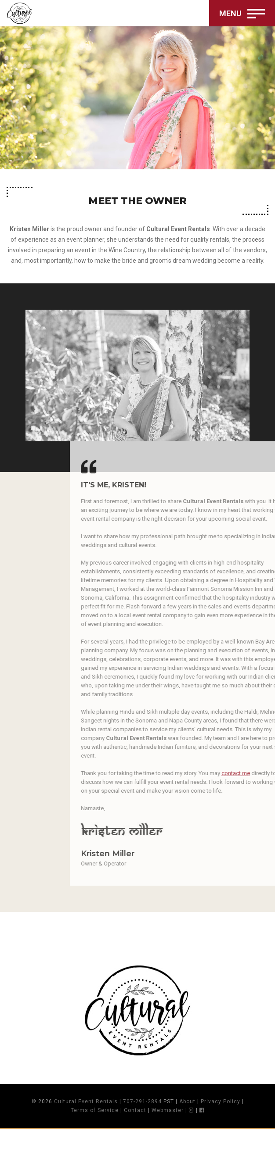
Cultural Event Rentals (86, 1101)
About (187, 1101)
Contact (135, 1110)
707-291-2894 (142, 1101)
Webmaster (168, 1110)
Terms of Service (95, 1110)
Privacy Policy (220, 1101)
